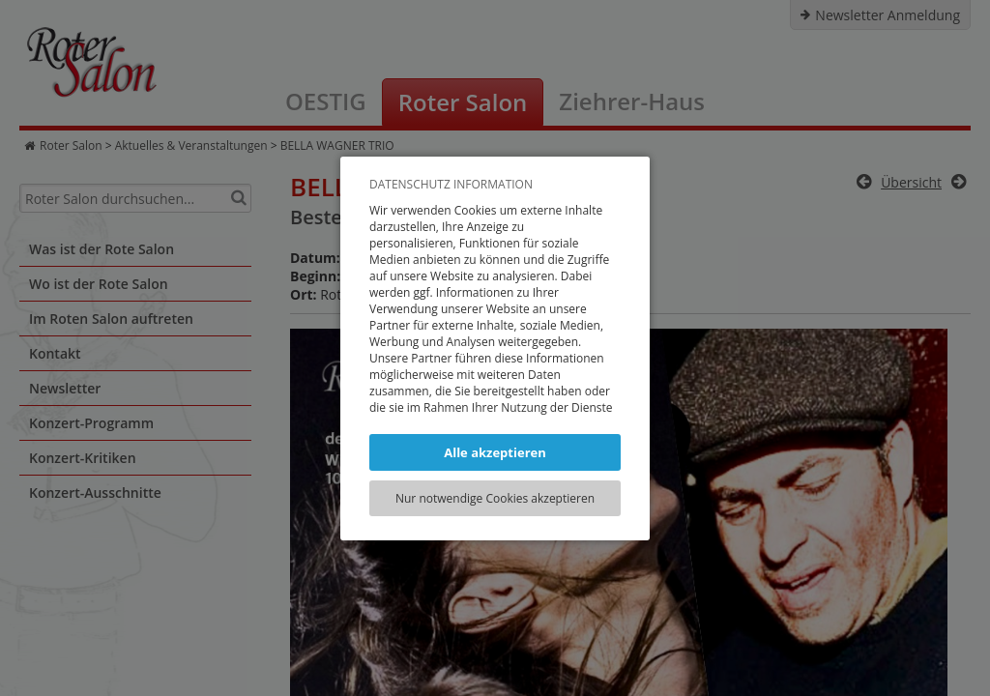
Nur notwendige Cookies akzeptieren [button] (495, 498)
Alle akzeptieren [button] (495, 452)
